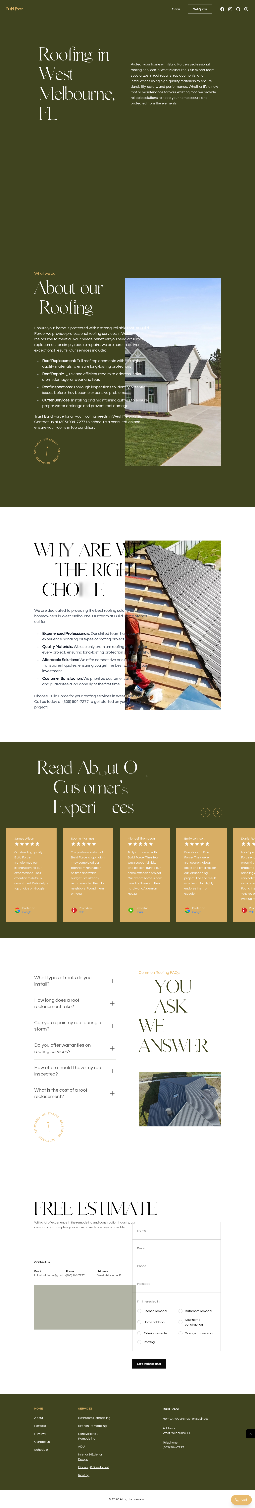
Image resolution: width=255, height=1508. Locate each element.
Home (38, 1408)
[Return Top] (250, 1433)
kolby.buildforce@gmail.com (51, 1275)
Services (85, 1408)
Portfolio (40, 1425)
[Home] (14, 9)
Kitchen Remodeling (92, 1425)
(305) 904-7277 (75, 1275)
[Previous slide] (205, 812)
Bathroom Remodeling (94, 1417)
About (38, 1417)
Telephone (170, 1442)
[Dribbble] (246, 9)
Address (169, 1428)
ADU (81, 1446)
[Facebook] (222, 9)
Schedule (41, 1449)
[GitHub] (238, 9)
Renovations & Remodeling (88, 1436)
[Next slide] (217, 812)
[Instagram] (230, 9)
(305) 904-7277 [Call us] (173, 1447)
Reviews (40, 1433)
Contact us (42, 1441)
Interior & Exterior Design (90, 1457)
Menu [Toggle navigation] (173, 9)
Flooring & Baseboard (93, 1467)
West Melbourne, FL (109, 1275)
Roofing (83, 1475)
